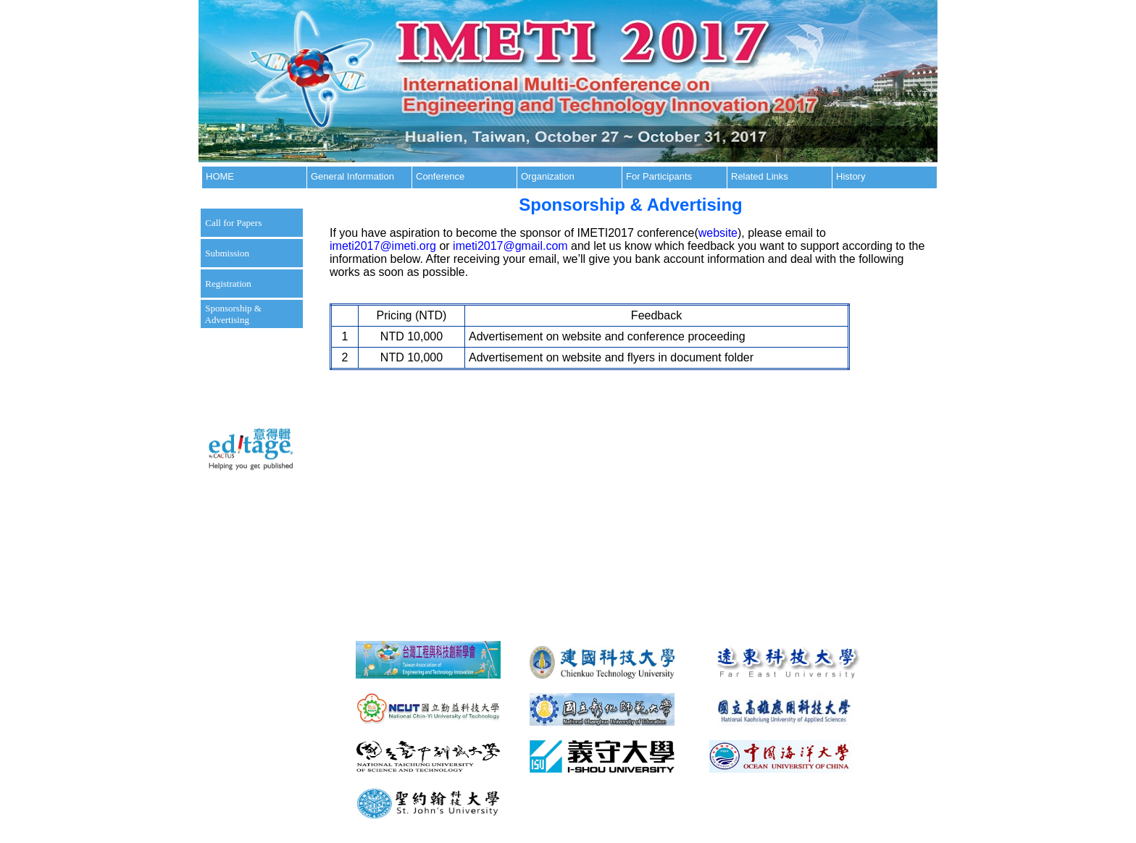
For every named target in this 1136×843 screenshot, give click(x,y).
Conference (440, 176)
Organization (548, 176)
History (850, 176)
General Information (352, 176)
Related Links (759, 176)
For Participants (659, 176)
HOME (220, 176)
